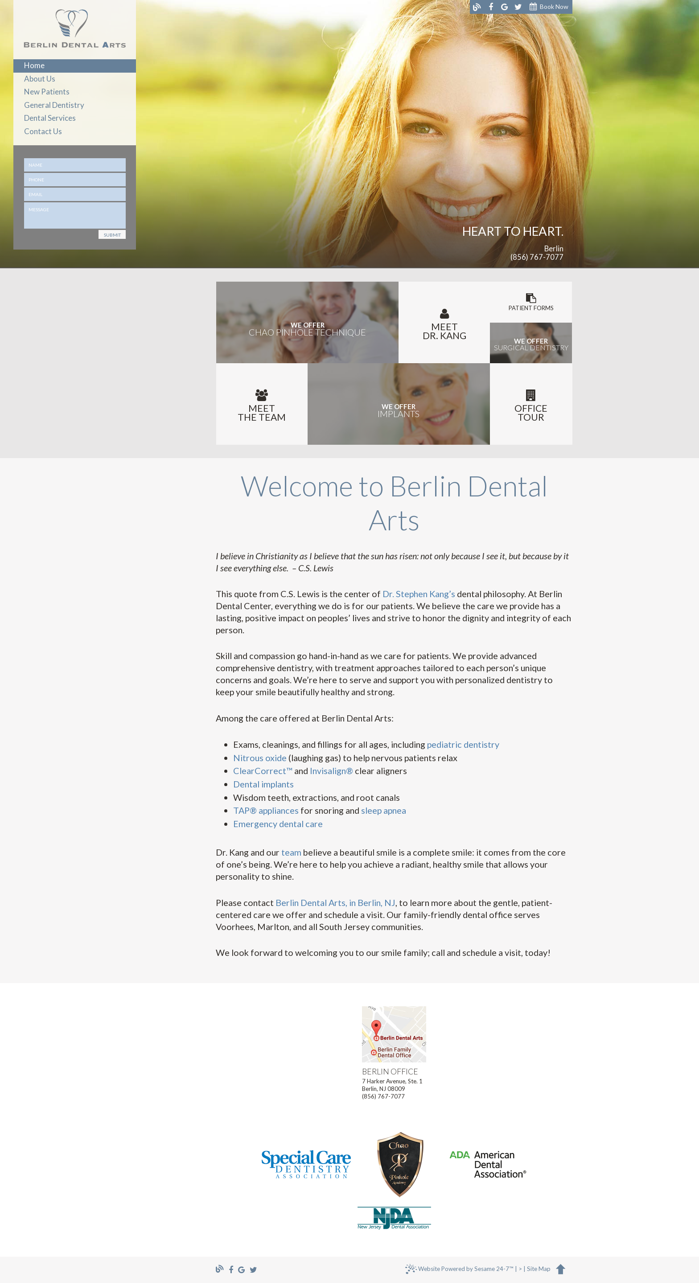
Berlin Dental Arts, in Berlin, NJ (335, 902)
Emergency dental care (278, 823)
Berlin (553, 249)
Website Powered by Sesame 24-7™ (459, 1270)
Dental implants (263, 784)
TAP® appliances (266, 810)
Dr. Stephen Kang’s (418, 593)
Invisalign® (331, 770)
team (291, 852)
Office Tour (531, 405)
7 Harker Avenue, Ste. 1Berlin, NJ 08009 (394, 1080)
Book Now (549, 7)
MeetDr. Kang (444, 324)
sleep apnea (383, 810)
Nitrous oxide (260, 757)
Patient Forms (531, 302)
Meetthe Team (262, 405)
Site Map (539, 1269)
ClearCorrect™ (262, 770)
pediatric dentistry (463, 744)
